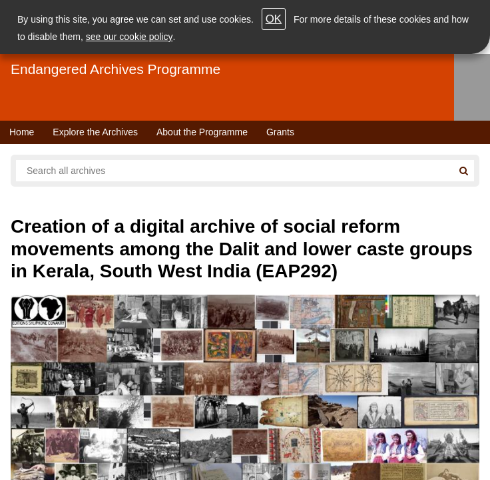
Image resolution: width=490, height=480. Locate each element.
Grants (280, 132)
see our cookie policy (129, 36)
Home (21, 132)
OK (274, 19)
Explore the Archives (95, 132)
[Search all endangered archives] (234, 170)
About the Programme (202, 132)
